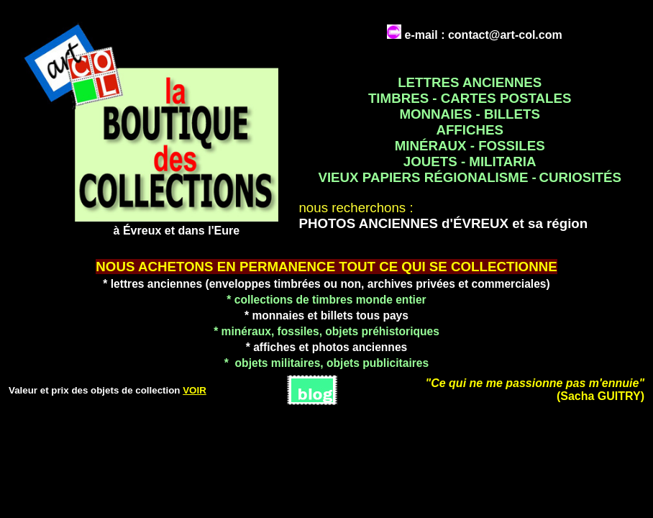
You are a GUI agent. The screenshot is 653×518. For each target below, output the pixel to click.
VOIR (194, 390)
